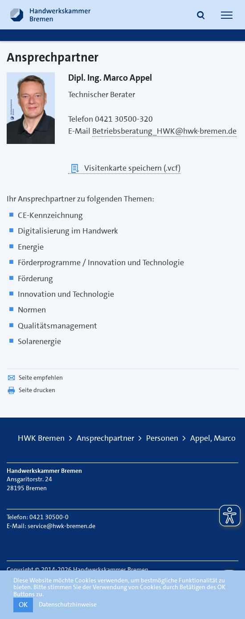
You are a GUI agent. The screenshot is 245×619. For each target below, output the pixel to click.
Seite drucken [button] (31, 390)
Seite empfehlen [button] (35, 377)
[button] (201, 16)
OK (23, 604)
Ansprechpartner (105, 438)
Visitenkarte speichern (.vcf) (124, 168)
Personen (162, 438)
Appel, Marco (213, 438)
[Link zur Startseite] (50, 14)
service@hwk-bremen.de (61, 526)
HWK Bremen (41, 438)
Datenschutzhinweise (68, 604)
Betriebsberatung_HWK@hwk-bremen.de (164, 131)
